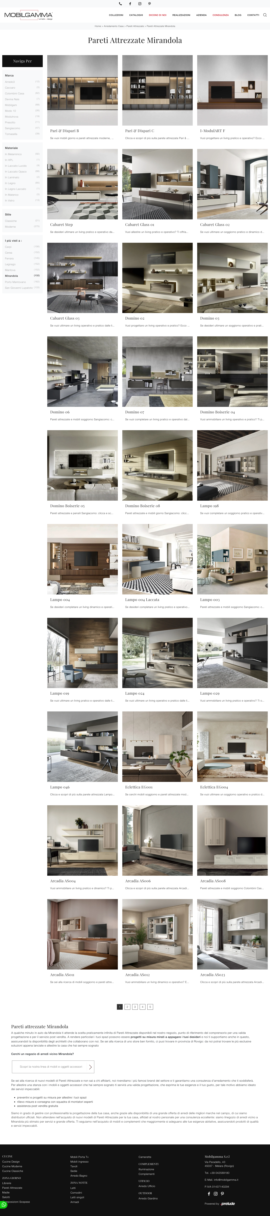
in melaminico (13, 153)
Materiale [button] (11, 147)
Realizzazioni (181, 14)
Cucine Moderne (12, 1165)
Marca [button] (9, 75)
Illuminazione (146, 1168)
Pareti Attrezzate (135, 25)
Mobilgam (11, 104)
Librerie (6, 1182)
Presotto (10, 121)
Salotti (6, 1196)
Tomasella (11, 133)
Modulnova (11, 116)
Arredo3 (10, 81)
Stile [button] (8, 214)
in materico (11, 194)
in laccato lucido (16, 165)
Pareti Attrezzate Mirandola (161, 25)
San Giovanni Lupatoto (19, 287)
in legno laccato (15, 188)
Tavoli (73, 1165)
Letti (73, 1187)
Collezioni (116, 14)
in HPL (9, 159)
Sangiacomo (12, 127)
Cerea (8, 252)
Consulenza (221, 14)
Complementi (147, 1173)
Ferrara (9, 257)
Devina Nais (12, 98)
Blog (238, 14)
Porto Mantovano (15, 281)
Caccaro (10, 87)
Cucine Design (11, 1161)
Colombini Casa (14, 92)
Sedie (73, 1170)
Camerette (145, 1156)
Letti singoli (77, 1196)
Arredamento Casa (114, 25)
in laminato (12, 176)
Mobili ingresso (79, 1161)
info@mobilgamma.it (226, 1179)
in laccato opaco (16, 170)
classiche (11, 220)
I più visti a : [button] (13, 240)
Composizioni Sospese (16, 1201)
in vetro (9, 199)
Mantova (10, 269)
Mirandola (11, 275)
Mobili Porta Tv (79, 1156)
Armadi (74, 1201)
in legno (10, 182)
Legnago (10, 263)
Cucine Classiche (12, 1170)
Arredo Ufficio (147, 1185)
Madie (6, 1191)
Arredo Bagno (78, 1175)
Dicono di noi (158, 14)
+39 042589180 (219, 1172)
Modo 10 (10, 110)
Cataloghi (136, 14)
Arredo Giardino (148, 1197)
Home (98, 25)
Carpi (8, 246)
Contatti (253, 14)
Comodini (76, 1192)
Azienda (201, 14)
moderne (10, 226)
